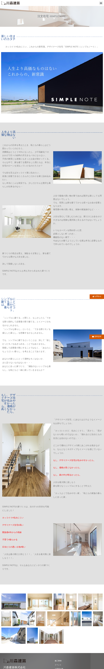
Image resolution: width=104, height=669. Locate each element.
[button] (101, 3)
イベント (58, 665)
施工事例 (58, 661)
